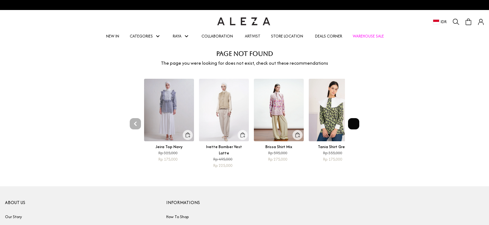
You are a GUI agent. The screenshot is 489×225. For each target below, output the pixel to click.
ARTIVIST (254, 36)
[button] (481, 22)
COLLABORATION (217, 36)
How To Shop (177, 217)
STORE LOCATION (287, 36)
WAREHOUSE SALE (368, 36)
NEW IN (113, 36)
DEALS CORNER (329, 36)
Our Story (13, 217)
